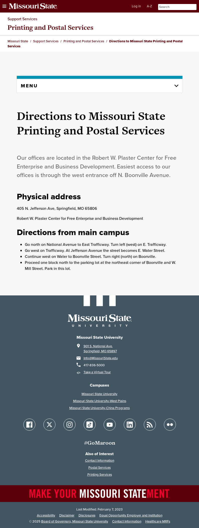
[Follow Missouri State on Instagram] (69, 425)
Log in (136, 6)
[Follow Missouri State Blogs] (150, 425)
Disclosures (87, 515)
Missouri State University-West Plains (99, 401)
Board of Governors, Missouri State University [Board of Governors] (74, 521)
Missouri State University (99, 394)
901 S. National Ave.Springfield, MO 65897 (100, 349)
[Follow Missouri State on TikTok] (90, 425)
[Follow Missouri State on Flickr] (170, 425)
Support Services (22, 19)
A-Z (149, 6)
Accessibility (46, 515)
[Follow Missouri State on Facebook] (29, 425)
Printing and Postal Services (50, 27)
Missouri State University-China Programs (99, 408)
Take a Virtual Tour (97, 372)
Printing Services (99, 474)
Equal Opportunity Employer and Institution (130, 515)
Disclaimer (67, 515)
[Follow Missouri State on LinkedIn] (130, 425)
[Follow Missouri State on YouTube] (110, 425)
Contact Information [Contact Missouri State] (126, 521)
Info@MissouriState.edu (101, 358)
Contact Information (99, 460)
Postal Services (99, 467)
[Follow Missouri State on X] (49, 425)
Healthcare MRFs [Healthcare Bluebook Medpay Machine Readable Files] (157, 521)
